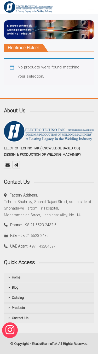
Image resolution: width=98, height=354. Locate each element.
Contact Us (20, 318)
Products (18, 308)
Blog (15, 287)
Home (16, 277)
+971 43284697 (43, 246)
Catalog (18, 298)
